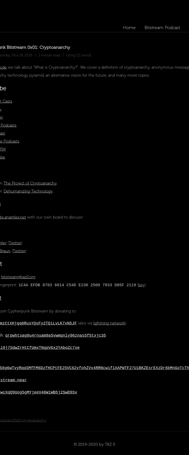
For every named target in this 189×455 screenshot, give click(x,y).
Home (129, 27)
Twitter (15, 242)
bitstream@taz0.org (19, 276)
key (141, 285)
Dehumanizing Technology (28, 191)
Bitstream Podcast (162, 27)
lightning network (109, 323)
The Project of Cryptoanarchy (30, 183)
